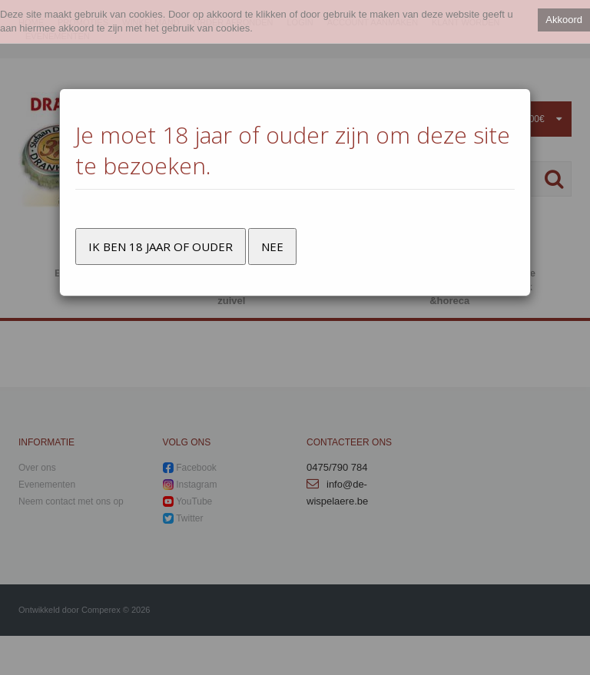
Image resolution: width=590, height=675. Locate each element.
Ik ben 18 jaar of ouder (160, 246)
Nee (272, 246)
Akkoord (563, 19)
